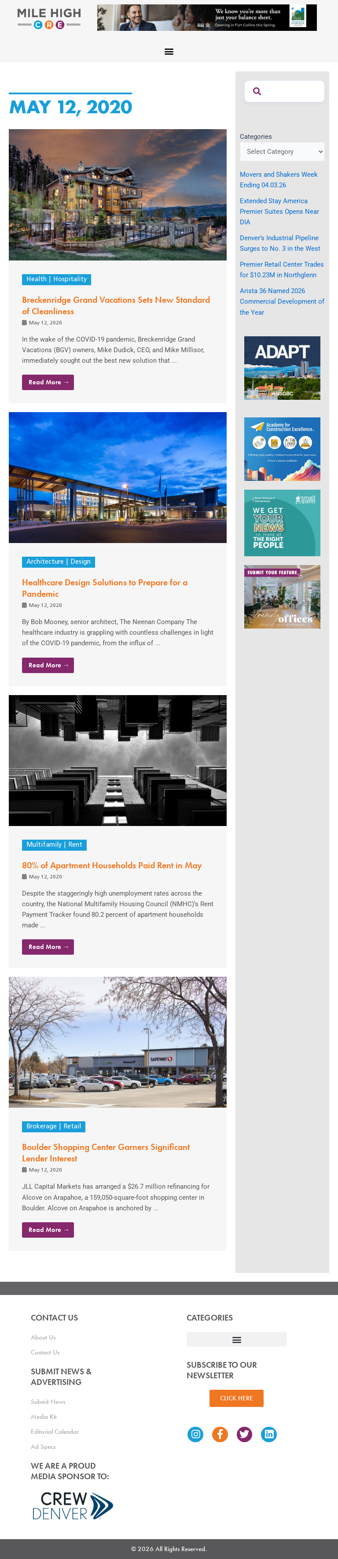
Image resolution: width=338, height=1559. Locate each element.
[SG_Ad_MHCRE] (282, 522)
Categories (256, 137)
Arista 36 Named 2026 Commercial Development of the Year (282, 301)
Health (36, 279)
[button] (169, 51)
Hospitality (70, 279)
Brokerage (41, 1127)
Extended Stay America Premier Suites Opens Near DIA (279, 211)
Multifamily (44, 845)
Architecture (45, 562)
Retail (72, 1127)
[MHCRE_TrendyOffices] (282, 596)
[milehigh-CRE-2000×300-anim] (206, 17)
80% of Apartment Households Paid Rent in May (112, 865)
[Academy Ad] (282, 448)
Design (80, 562)
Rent (75, 845)
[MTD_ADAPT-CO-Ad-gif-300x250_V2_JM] (282, 367)
